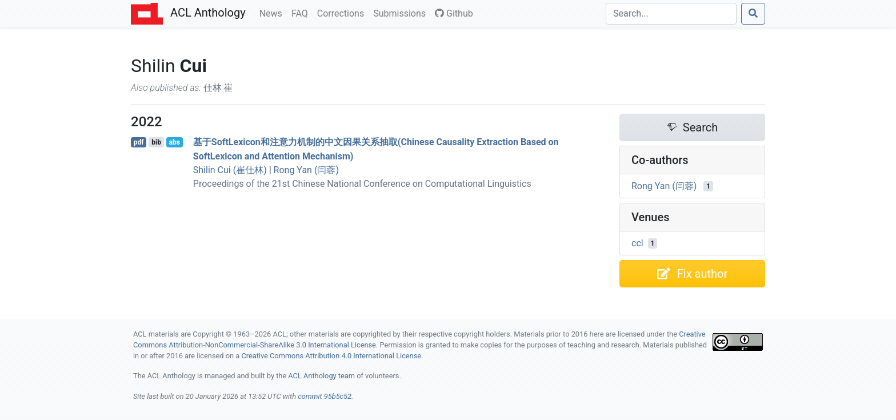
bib (156, 142)
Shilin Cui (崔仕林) (230, 170)
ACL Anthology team (321, 375)
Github (454, 13)
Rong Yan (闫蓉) (306, 170)
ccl (637, 243)
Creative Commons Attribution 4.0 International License (331, 355)
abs (174, 142)
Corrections (343, 12)
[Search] (671, 14)
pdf (139, 142)
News (273, 12)
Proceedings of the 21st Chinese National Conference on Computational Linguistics (362, 183)
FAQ (302, 12)
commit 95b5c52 (324, 396)
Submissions (401, 12)
